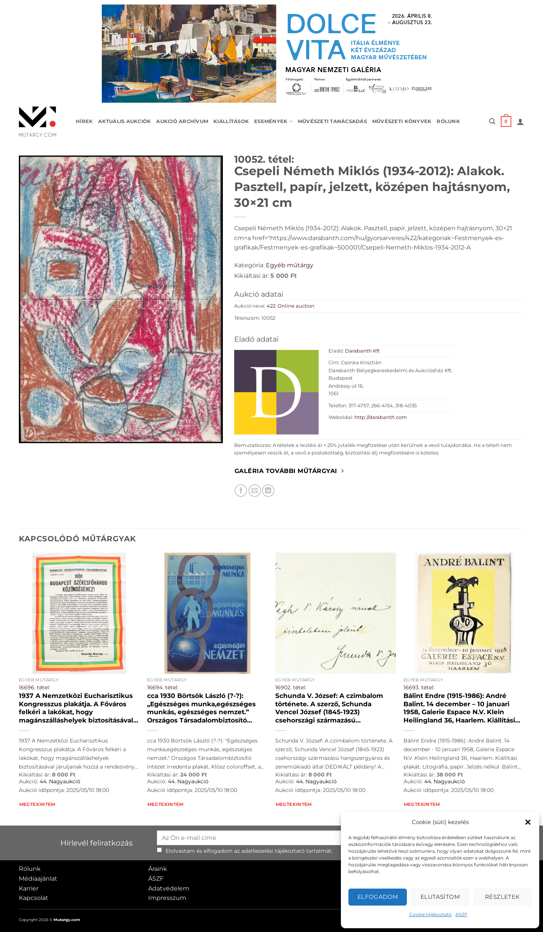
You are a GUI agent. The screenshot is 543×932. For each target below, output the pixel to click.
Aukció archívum (182, 121)
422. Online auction (290, 306)
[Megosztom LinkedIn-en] (268, 490)
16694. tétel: (162, 687)
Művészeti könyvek (401, 121)
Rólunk (448, 121)
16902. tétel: (290, 687)
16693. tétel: (418, 687)
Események (273, 121)
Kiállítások (231, 121)
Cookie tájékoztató (430, 914)
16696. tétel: (34, 687)
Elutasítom (440, 896)
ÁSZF (462, 914)
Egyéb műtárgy (289, 265)
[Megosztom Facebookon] (241, 490)
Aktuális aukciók (124, 121)
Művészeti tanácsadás (332, 121)
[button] (528, 822)
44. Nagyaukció (60, 781)
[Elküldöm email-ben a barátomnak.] (254, 490)
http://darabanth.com (380, 417)
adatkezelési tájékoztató (273, 850)
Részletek (502, 896)
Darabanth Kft (362, 351)
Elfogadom (377, 896)
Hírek (84, 121)
